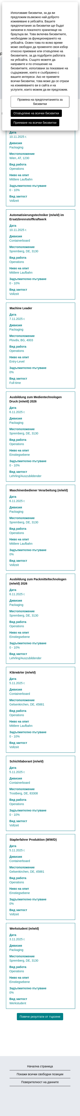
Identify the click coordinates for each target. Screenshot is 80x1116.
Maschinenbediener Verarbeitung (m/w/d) (39, 490)
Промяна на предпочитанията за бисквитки (40, 102)
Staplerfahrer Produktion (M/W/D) (33, 839)
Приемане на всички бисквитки (35, 122)
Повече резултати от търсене (40, 1016)
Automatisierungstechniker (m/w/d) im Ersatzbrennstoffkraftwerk (36, 217)
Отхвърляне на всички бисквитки (36, 113)
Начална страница (40, 1066)
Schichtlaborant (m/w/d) (27, 761)
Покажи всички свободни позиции (40, 1074)
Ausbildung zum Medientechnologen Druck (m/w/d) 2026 (35, 399)
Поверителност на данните (40, 1082)
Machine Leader (21, 308)
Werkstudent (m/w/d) (24, 928)
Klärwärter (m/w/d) (23, 672)
